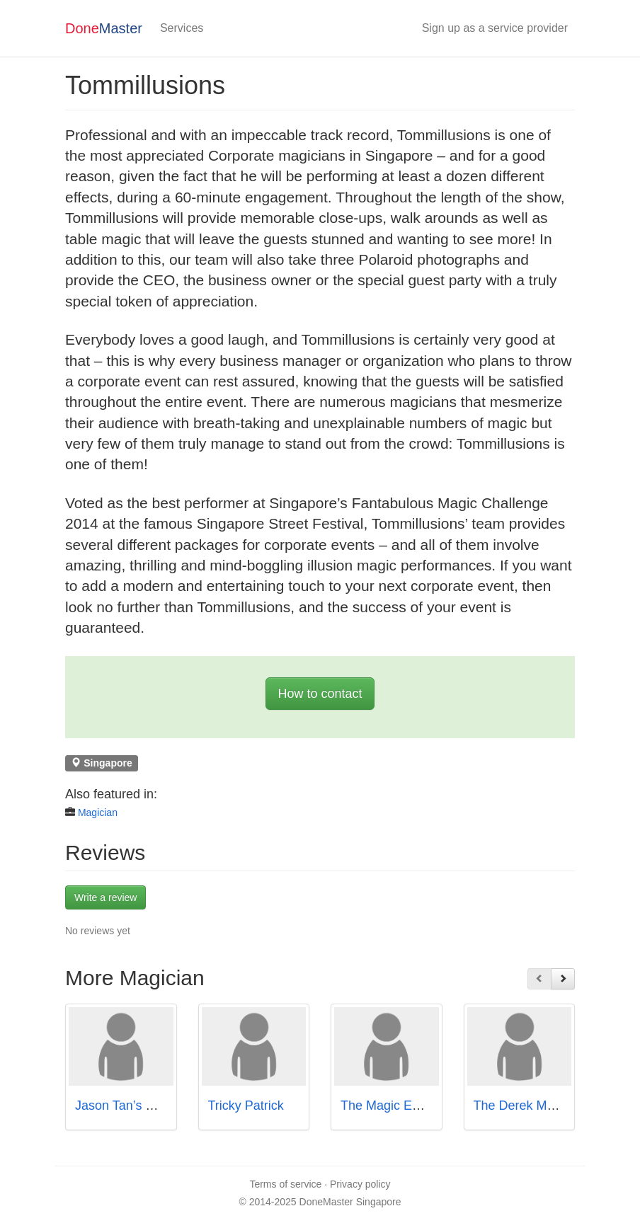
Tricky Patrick (246, 1105)
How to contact (320, 694)
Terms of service (285, 1184)
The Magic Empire (392, 1105)
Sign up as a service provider (495, 28)
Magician (98, 812)
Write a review (105, 897)
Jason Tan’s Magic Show (145, 1105)
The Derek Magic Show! (542, 1105)
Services (181, 28)
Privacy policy (360, 1184)
